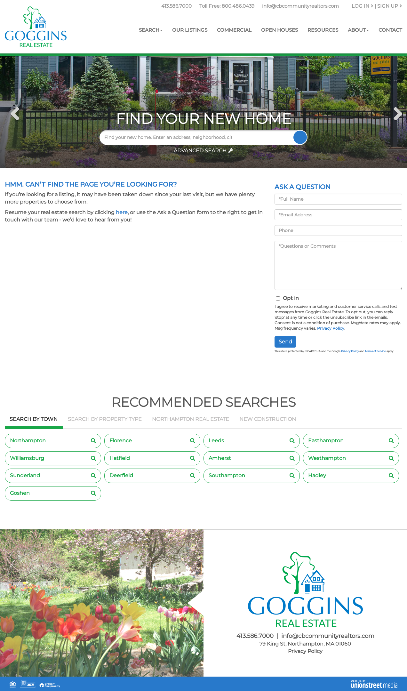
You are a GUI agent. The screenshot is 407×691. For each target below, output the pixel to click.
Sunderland (25, 475)
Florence (120, 441)
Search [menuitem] (151, 30)
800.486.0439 (238, 6)
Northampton (28, 441)
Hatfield (119, 458)
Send (285, 342)
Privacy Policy (330, 328)
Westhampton (327, 458)
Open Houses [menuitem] (279, 30)
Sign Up (389, 6)
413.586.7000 (176, 6)
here (122, 212)
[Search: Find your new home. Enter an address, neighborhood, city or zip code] (169, 137)
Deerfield (121, 475)
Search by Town (34, 419)
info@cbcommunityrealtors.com (300, 6)
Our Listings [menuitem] (189, 30)
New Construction (267, 419)
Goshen (20, 493)
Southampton (227, 475)
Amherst (220, 458)
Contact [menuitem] (390, 30)
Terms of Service (375, 351)
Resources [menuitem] (322, 30)
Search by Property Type (105, 419)
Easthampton (326, 441)
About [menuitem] (358, 30)
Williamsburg (27, 458)
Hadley (317, 475)
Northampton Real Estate (190, 419)
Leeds (216, 441)
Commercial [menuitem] (234, 30)
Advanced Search (200, 151)
